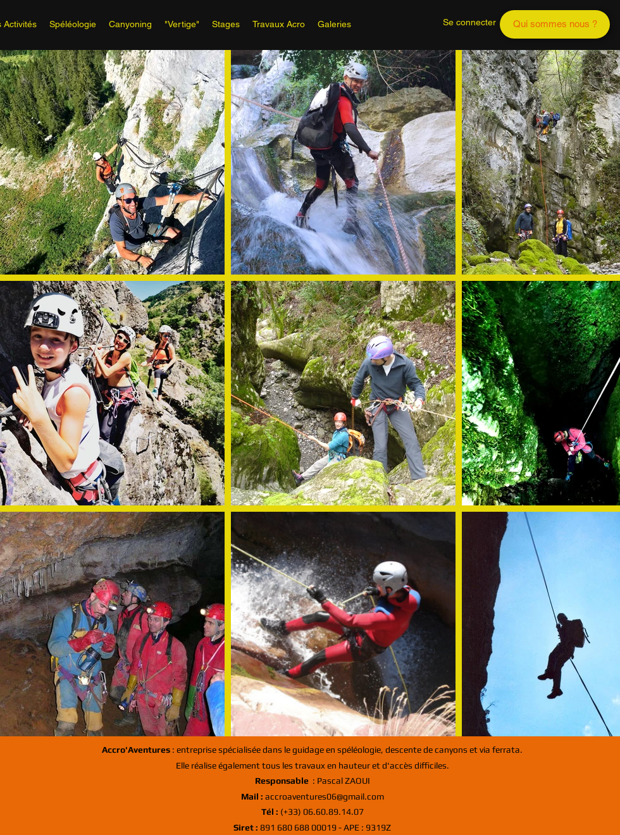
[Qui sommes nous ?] (555, 24)
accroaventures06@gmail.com (312, 796)
